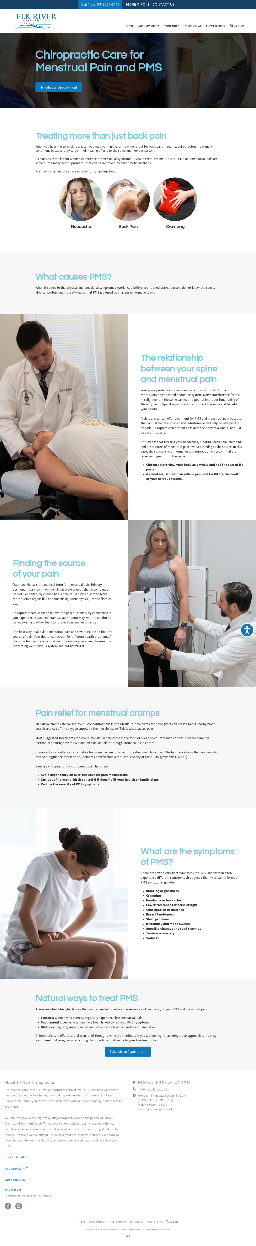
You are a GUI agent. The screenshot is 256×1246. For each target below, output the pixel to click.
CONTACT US (163, 4)
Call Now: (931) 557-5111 (100, 4)
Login (128, 1235)
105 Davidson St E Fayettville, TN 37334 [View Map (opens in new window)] (164, 1082)
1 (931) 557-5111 (158, 1089)
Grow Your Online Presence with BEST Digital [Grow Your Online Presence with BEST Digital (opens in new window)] (152, 1229)
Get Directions (15, 1168)
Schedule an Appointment (58, 87)
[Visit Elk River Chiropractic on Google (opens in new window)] (18, 1206)
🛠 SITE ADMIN (13, 1190)
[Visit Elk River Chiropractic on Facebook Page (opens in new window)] (8, 1206)
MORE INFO (135, 4)
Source (171, 159)
